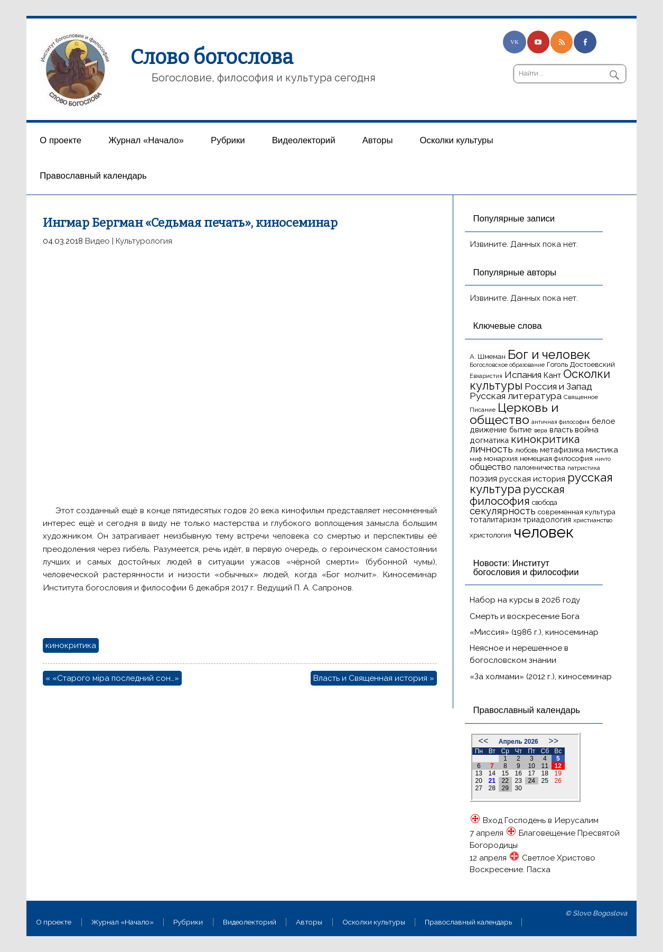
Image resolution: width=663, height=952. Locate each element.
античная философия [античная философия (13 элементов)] (560, 422)
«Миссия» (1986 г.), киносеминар (534, 632)
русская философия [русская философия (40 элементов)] (517, 495)
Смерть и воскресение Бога (525, 616)
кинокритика (70, 645)
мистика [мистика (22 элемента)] (602, 450)
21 (492, 780)
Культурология (144, 241)
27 (478, 788)
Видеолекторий (303, 140)
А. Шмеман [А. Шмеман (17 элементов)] (488, 357)
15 (505, 773)
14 (492, 773)
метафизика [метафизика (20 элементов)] (562, 449)
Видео (97, 241)
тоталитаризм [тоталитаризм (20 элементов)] (495, 519)
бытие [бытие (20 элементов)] (520, 429)
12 (558, 766)
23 (518, 780)
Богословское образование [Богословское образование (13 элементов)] (507, 365)
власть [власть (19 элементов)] (561, 430)
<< (484, 740)
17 (531, 773)
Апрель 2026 (518, 741)
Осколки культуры (456, 140)
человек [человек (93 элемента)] (543, 532)
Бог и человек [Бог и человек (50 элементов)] (549, 354)
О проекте (60, 140)
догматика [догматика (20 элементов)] (489, 440)
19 (558, 773)
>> (553, 740)
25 (544, 780)
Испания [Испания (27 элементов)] (523, 374)
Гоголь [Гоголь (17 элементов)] (557, 364)
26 (558, 780)
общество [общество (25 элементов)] (490, 466)
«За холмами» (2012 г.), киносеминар (541, 676)
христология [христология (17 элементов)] (490, 535)
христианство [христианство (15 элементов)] (592, 520)
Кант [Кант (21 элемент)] (552, 375)
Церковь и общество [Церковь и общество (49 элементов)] (514, 413)
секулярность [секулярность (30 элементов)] (503, 510)
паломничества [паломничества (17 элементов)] (539, 468)
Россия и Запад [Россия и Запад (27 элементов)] (558, 386)
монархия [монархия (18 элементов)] (501, 458)
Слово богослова (211, 57)
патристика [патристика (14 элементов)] (583, 468)
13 (478, 773)
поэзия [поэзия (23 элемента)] (483, 479)
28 (492, 788)
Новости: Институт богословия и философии (525, 567)
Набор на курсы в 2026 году (525, 600)
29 (505, 788)
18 (544, 773)
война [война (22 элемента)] (587, 429)
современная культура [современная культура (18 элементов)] (576, 511)
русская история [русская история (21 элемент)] (532, 479)
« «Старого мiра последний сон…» (112, 678)
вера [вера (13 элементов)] (540, 430)
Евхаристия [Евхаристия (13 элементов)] (486, 376)
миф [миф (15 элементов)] (476, 459)
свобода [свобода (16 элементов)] (544, 502)
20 (478, 780)
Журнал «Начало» (146, 140)
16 (518, 773)
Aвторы (377, 140)
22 (505, 780)
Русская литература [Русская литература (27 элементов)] (516, 396)
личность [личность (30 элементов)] (491, 449)
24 (531, 780)
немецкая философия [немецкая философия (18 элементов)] (556, 458)
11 (544, 766)
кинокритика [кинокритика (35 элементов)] (545, 439)
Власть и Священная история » (373, 678)
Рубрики (228, 140)
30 (518, 788)
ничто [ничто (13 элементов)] (603, 459)
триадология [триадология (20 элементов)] (547, 519)
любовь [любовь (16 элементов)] (526, 450)
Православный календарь (93, 176)
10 (531, 766)
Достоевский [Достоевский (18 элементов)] (592, 364)
